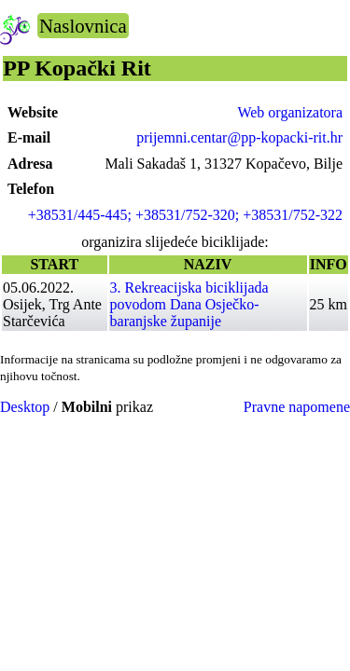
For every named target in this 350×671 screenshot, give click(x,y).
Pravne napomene (297, 407)
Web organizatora (290, 112)
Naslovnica (83, 25)
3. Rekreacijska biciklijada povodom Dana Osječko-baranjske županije (189, 304)
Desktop (24, 407)
